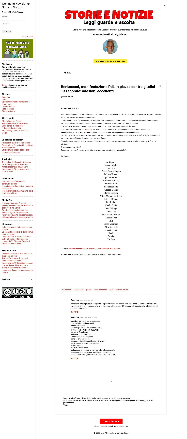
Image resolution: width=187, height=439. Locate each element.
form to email (27, 36)
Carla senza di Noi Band (12, 126)
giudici (88, 290)
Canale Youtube (8, 106)
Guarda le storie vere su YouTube (110, 61)
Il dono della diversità (11, 128)
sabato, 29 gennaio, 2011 (88, 317)
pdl (111, 290)
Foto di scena (8, 109)
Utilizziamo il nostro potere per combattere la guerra (15, 151)
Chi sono (79, 73)
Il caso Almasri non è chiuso (14, 203)
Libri (4, 99)
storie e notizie (122, 290)
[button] (159, 86)
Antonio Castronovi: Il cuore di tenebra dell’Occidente (15, 259)
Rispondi (75, 312)
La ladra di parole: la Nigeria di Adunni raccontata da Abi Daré (15, 165)
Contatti (93, 73)
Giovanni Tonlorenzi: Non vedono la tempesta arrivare (17, 254)
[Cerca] (164, 7)
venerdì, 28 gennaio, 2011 (88, 300)
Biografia (6, 97)
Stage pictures (8, 111)
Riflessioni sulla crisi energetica (16, 143)
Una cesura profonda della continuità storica (13, 182)
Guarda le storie (111, 421)
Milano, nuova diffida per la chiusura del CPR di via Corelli (17, 206)
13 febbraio (66, 290)
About (67, 73)
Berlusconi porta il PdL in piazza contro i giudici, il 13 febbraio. (95, 248)
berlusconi (79, 290)
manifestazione (100, 290)
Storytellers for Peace (11, 121)
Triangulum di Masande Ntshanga (16, 162)
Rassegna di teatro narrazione (15, 123)
